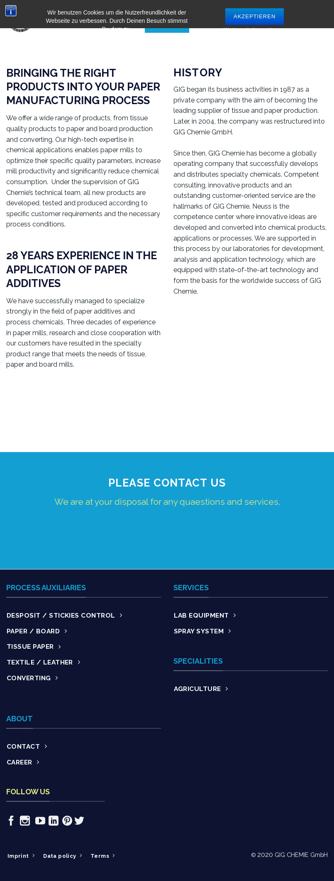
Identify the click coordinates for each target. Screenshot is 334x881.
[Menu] (323, 18)
